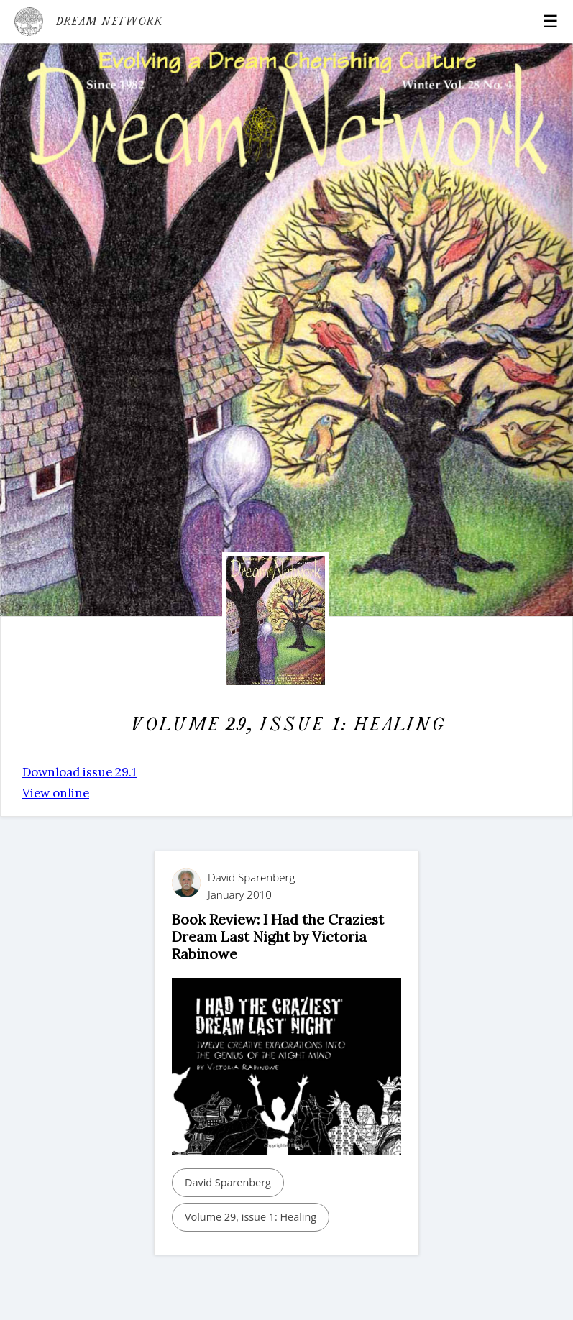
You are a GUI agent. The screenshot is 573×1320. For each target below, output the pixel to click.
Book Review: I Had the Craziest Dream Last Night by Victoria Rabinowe (278, 936)
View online (55, 793)
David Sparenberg (228, 1182)
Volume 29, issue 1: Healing (250, 1217)
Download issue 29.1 (79, 772)
